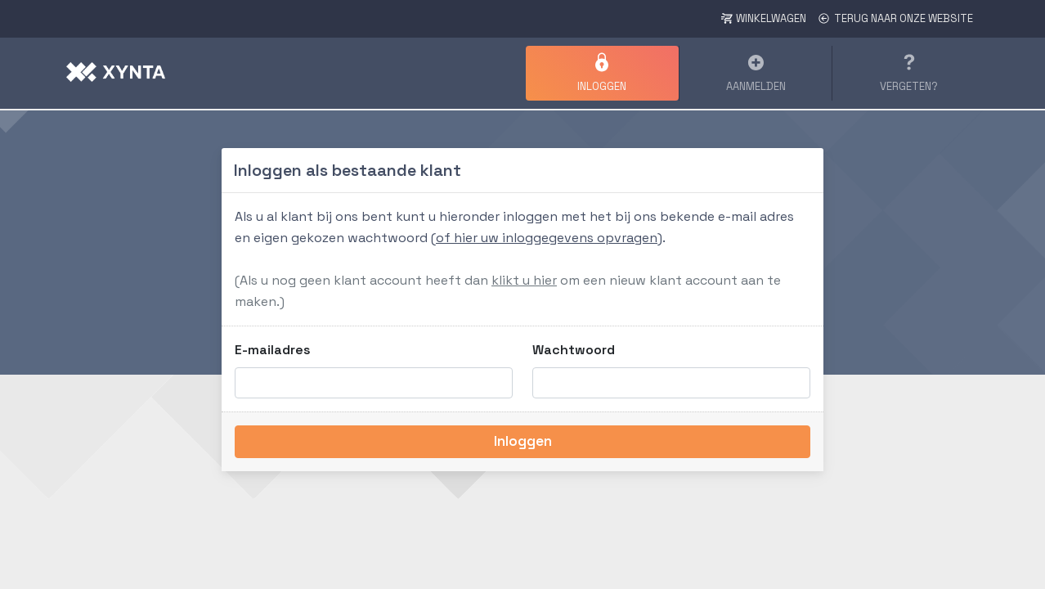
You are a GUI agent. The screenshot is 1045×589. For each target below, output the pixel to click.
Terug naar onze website (895, 18)
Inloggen (523, 441)
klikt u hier (524, 280)
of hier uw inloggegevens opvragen (546, 237)
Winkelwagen (763, 18)
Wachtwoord (573, 349)
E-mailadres (273, 349)
